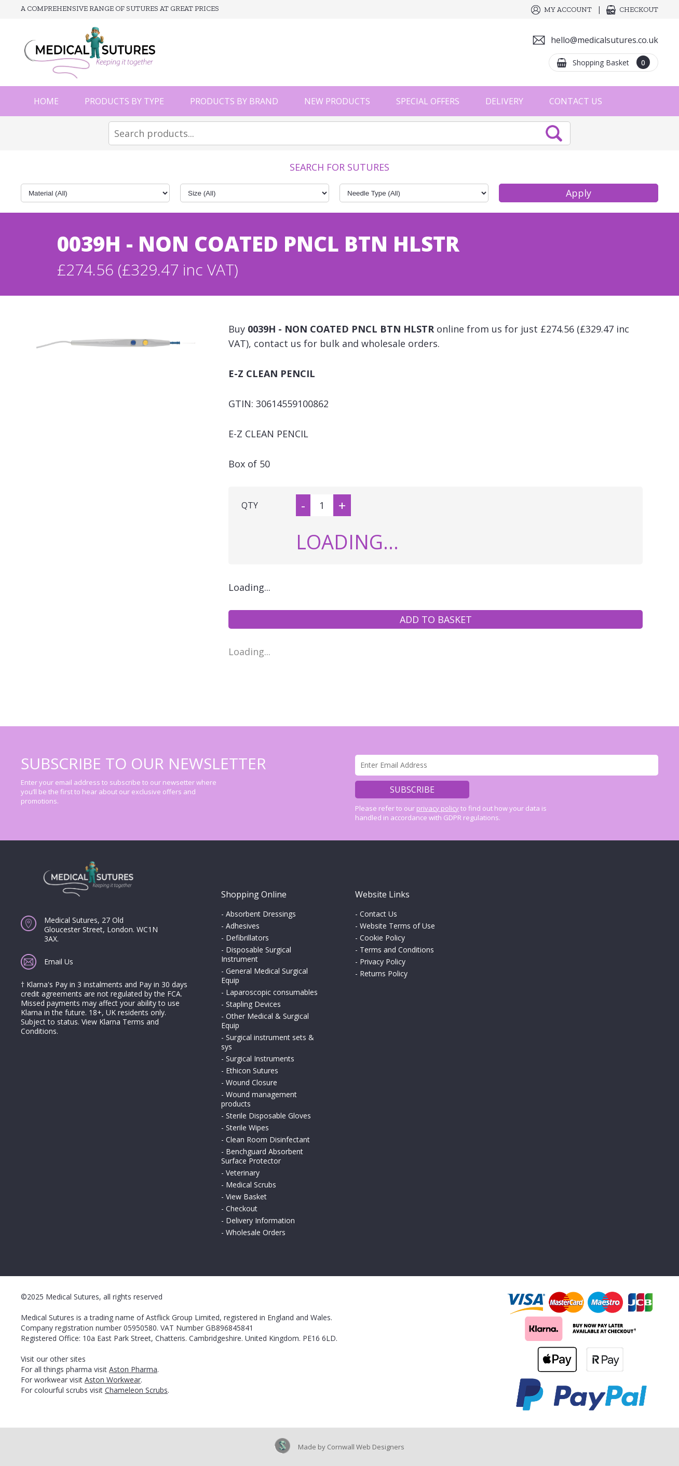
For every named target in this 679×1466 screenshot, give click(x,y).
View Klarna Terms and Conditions (90, 1026)
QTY (249, 505)
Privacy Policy (382, 961)
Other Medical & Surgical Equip (265, 1020)
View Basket (246, 1196)
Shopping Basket (611, 62)
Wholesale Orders (256, 1232)
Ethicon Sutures (252, 1070)
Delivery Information (260, 1220)
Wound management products (259, 1099)
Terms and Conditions (397, 950)
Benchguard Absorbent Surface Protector (262, 1156)
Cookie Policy (382, 938)
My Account (568, 9)
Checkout (638, 9)
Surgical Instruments (260, 1058)
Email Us (58, 961)
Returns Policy (384, 973)
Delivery (504, 101)
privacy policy (437, 808)
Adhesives (243, 926)
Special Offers (427, 101)
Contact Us (575, 101)
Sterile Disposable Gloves (268, 1116)
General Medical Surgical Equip (264, 975)
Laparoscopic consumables (272, 992)
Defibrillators (247, 938)
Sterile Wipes (247, 1127)
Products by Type (124, 101)
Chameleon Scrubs (136, 1390)
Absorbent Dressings (261, 914)
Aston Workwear (113, 1380)
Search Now (554, 133)
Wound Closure (251, 1082)
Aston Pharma (133, 1369)
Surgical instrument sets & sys (267, 1042)
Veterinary (243, 1173)
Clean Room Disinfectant (268, 1139)
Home (46, 101)
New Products (337, 101)
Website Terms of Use (397, 926)
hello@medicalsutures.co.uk (604, 40)
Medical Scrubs (251, 1185)
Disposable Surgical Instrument (256, 954)
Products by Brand (234, 101)
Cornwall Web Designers (365, 1446)
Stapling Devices (253, 1004)
